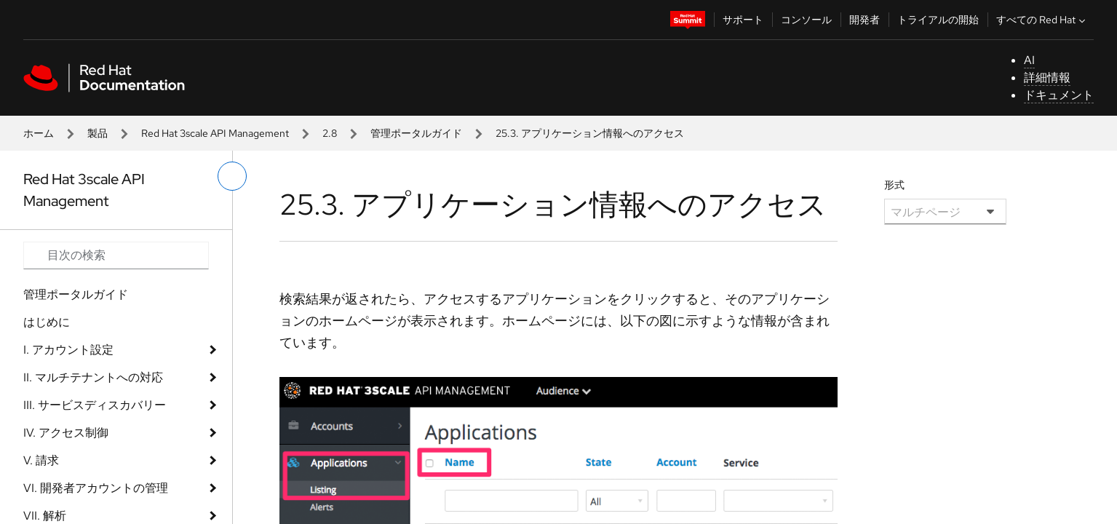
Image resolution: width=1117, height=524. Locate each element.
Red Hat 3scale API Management (215, 133)
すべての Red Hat (1042, 19)
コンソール (806, 19)
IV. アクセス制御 (65, 432)
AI (1029, 60)
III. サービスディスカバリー (94, 405)
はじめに (46, 322)
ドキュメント (1059, 95)
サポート (743, 19)
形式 (894, 184)
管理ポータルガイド (416, 133)
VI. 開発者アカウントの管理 (95, 488)
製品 (97, 133)
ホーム (38, 133)
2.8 (329, 133)
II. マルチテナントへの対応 (93, 377)
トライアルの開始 (938, 19)
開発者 (864, 19)
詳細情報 (1047, 77)
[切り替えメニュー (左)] (232, 176)
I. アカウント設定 (68, 349)
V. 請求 (41, 460)
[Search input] (116, 255)
